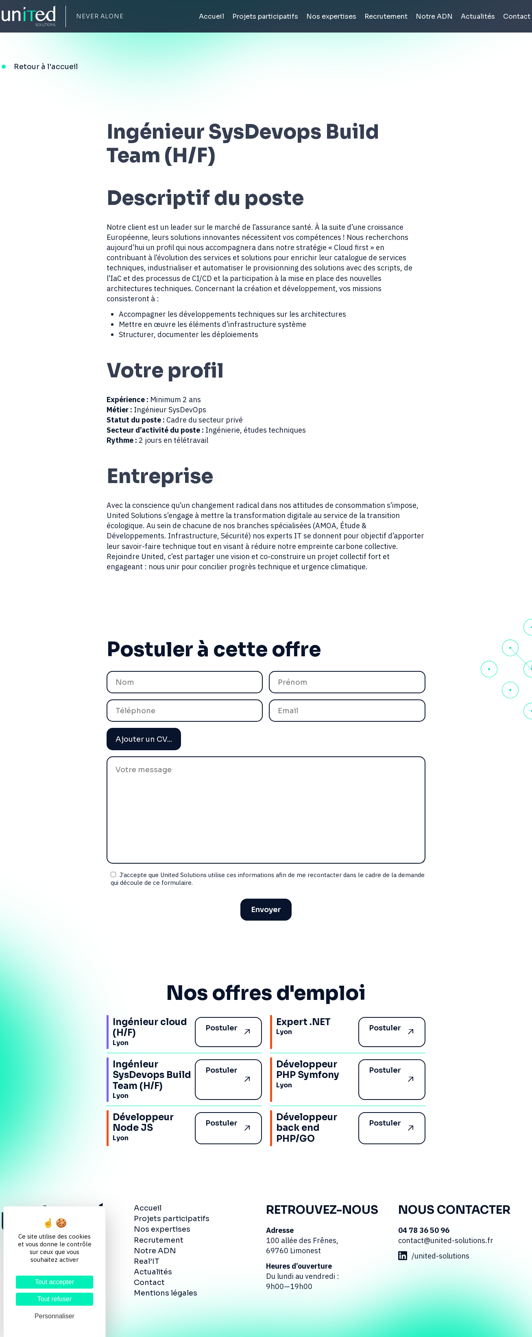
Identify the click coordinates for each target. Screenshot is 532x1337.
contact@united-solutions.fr (445, 1240)
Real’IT (146, 1261)
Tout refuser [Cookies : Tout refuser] (54, 1299)
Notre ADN (434, 16)
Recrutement (386, 16)
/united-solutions (433, 1256)
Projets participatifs (265, 16)
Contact (516, 16)
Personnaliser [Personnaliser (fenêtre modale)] (54, 1316)
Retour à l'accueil (46, 66)
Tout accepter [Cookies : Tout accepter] (54, 1281)
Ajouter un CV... (144, 739)
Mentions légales (165, 1293)
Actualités (478, 16)
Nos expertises (331, 16)
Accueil (211, 16)
